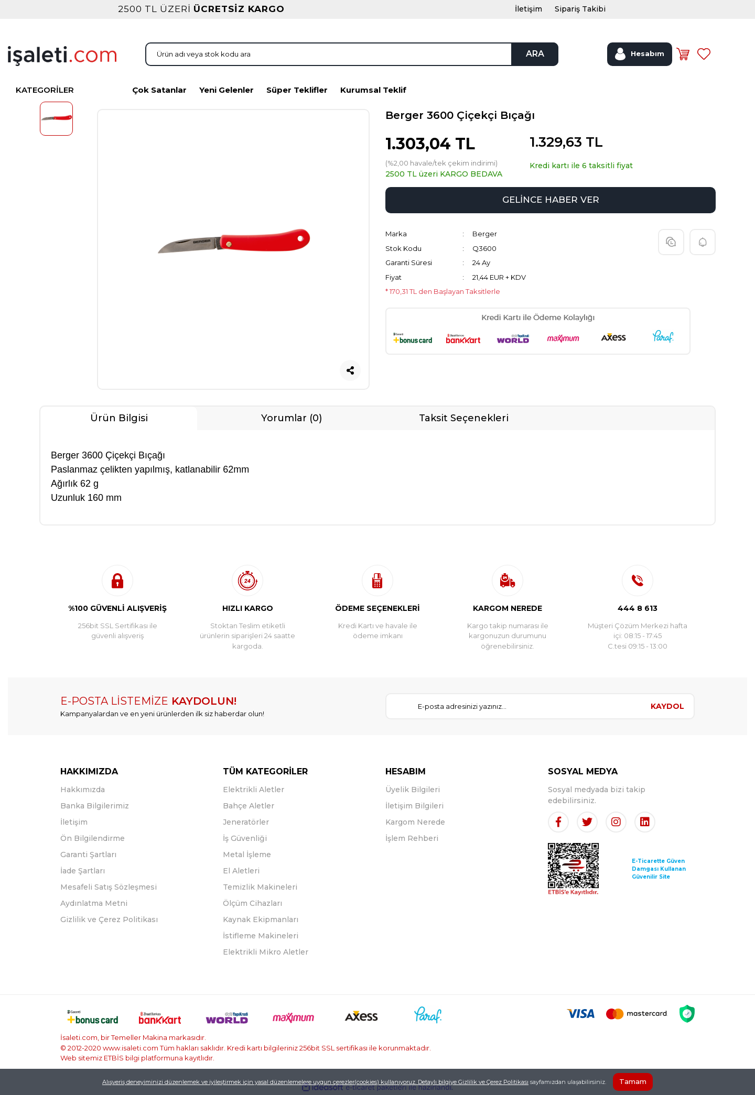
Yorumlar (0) (291, 418)
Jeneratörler (246, 822)
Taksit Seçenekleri (464, 418)
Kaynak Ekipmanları (260, 919)
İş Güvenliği (245, 838)
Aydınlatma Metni (93, 903)
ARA (535, 54)
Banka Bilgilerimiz (94, 806)
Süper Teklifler (297, 90)
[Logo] (62, 55)
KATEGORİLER (45, 90)
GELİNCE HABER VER (550, 199)
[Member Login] (639, 54)
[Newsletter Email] (513, 706)
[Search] (351, 54)
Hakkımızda (82, 789)
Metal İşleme (247, 854)
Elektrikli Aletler (253, 789)
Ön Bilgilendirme (92, 838)
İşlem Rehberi (411, 838)
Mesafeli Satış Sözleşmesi (108, 887)
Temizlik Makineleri (260, 887)
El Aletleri (241, 870)
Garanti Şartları (88, 854)
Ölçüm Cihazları (252, 903)
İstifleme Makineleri (260, 935)
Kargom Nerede (415, 822)
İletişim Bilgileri (414, 806)
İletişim (74, 822)
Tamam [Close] (632, 1081)
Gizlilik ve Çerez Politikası (109, 919)
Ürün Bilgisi (119, 418)
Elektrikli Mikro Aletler (265, 952)
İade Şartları (82, 870)
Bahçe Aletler (248, 806)
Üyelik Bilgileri (412, 789)
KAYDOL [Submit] (667, 706)
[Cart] (682, 53)
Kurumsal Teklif (373, 90)
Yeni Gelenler (226, 90)
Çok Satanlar (159, 90)
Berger (484, 233)
